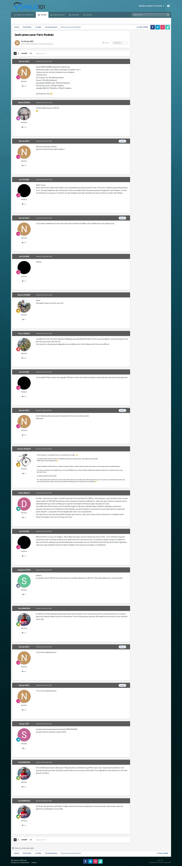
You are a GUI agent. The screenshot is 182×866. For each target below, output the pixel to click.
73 (24, 319)
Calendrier (75, 15)
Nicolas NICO (29, 41)
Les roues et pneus (46, 44)
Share (105, 43)
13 (24, 594)
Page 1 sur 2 (41, 53)
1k (24, 748)
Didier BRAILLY (24, 493)
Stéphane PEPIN (24, 570)
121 (24, 517)
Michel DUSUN (24, 103)
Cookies (34, 862)
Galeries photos (59, 15)
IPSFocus (23, 860)
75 (24, 473)
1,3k (24, 633)
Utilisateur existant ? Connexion (151, 6)
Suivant (24, 53)
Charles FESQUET (24, 449)
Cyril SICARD (24, 180)
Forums (43, 15)
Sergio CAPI (24, 724)
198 (24, 86)
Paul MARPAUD (24, 608)
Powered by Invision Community (160, 862)
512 (24, 204)
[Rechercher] (144, 15)
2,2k (24, 127)
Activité (89, 15)
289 (24, 358)
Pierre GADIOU (24, 333)
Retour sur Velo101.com (25, 15)
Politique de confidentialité (20, 862)
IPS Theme (14, 860)
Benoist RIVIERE (24, 295)
